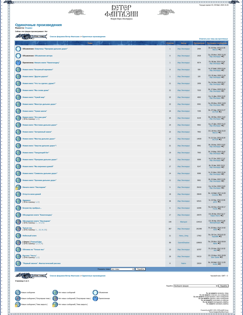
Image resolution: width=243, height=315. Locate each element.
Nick (215, 250)
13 (40, 230)
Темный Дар (36, 242)
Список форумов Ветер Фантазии (64, 37)
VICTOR (215, 112)
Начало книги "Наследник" (34, 187)
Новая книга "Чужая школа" (35, 111)
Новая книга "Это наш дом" (35, 117)
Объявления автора (43, 56)
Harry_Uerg (183, 236)
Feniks (215, 209)
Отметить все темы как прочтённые (213, 39)
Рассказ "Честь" (30, 256)
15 (45, 230)
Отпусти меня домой (32, 194)
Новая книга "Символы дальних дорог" (40, 173)
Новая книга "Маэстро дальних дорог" (39, 104)
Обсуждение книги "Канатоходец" (37, 215)
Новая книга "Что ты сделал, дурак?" (39, 83)
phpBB (210, 310)
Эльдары (28, 28)
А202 (215, 229)
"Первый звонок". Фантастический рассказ (42, 263)
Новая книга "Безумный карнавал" (38, 70)
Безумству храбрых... (32, 208)
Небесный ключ (30, 236)
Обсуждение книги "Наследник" (37, 221)
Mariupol (183, 222)
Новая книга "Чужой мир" (34, 97)
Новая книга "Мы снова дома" (36, 90)
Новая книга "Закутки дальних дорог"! (39, 146)
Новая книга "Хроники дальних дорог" (40, 180)
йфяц (215, 243)
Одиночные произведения (38, 25)
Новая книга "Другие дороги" (35, 76)
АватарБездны (215, 223)
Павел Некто (215, 216)
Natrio (183, 263)
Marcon (215, 50)
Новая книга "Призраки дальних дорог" (40, 159)
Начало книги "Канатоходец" (46, 63)
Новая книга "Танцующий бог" (36, 153)
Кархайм (215, 236)
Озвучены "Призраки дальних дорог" (51, 49)
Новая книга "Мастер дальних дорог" (39, 139)
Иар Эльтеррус (184, 49)
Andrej (215, 264)
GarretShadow (183, 243)
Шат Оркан (215, 257)
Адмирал (27, 200)
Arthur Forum (224, 312)
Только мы (27, 228)
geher (215, 202)
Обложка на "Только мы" (33, 249)
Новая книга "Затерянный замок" (37, 132)
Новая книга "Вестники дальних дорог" (40, 125)
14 (42, 230)
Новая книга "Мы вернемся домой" (38, 166)
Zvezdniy (215, 195)
